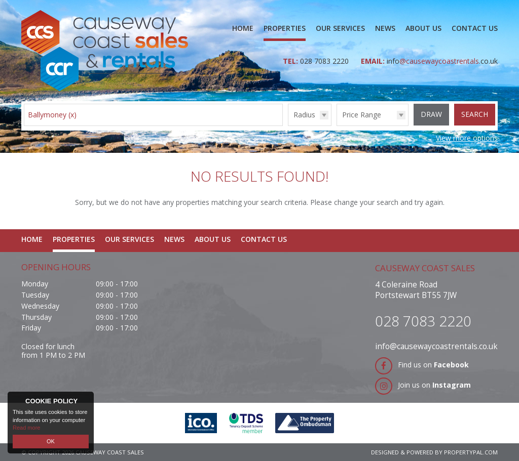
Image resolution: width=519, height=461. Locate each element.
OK (51, 441)
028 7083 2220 (325, 61)
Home (242, 28)
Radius (304, 114)
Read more (26, 428)
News (385, 28)
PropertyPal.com (471, 452)
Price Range (361, 114)
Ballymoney (52, 114)
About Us (423, 28)
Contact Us (475, 28)
